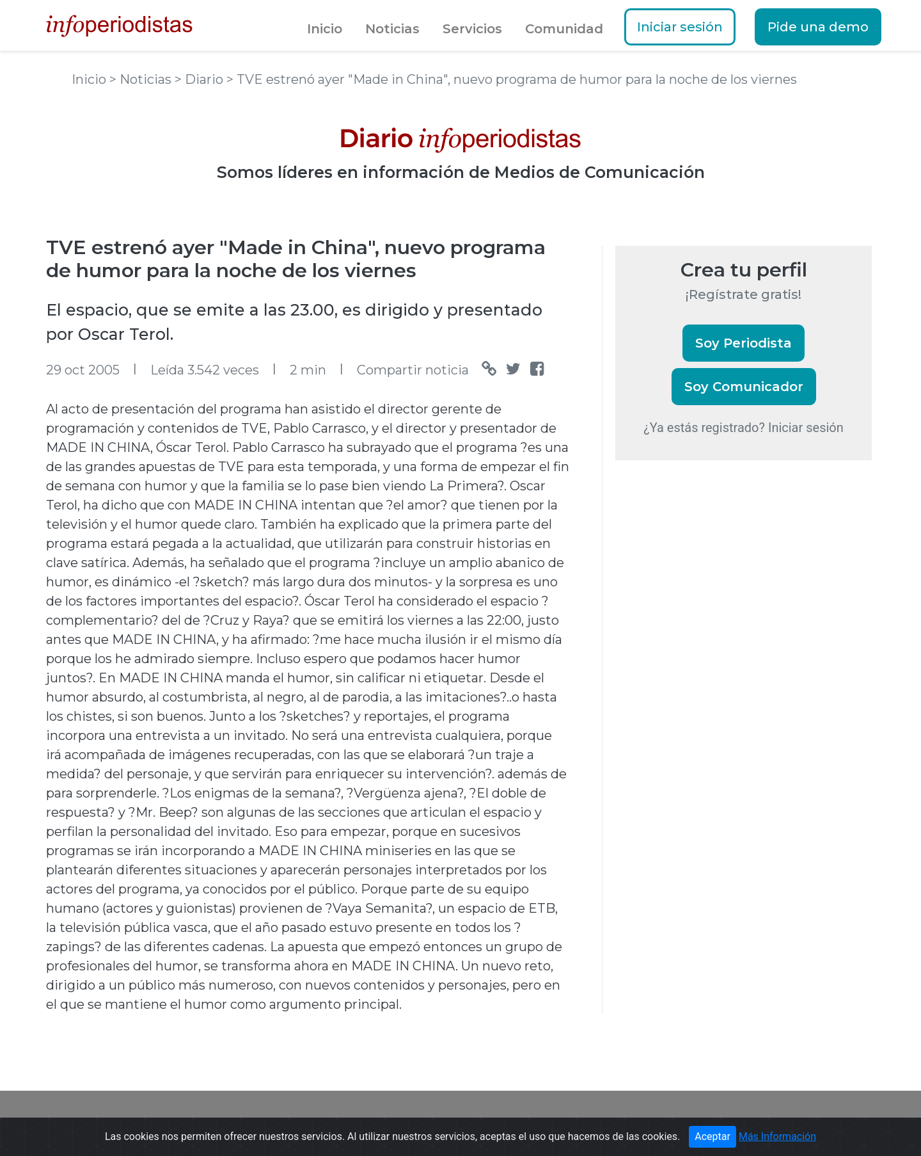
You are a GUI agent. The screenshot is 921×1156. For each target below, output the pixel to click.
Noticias (392, 28)
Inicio (324, 28)
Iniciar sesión (680, 27)
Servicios (472, 28)
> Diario (200, 79)
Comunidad (564, 28)
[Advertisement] (711, 691)
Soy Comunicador (743, 386)
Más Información (777, 1136)
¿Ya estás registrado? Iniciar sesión (743, 427)
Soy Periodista (743, 343)
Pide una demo (818, 27)
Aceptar (712, 1136)
